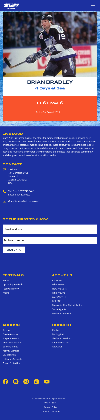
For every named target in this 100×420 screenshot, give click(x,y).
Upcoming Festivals (13, 284)
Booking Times (10, 346)
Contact (12, 164)
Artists (6, 292)
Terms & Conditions (50, 411)
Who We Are (58, 292)
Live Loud (13, 133)
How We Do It (59, 288)
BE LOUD (56, 301)
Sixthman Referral (61, 313)
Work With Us (59, 296)
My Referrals (9, 354)
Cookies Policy (50, 407)
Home (6, 280)
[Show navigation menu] (93, 6)
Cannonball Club (60, 342)
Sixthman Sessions (62, 338)
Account (12, 325)
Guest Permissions (12, 342)
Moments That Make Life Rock (68, 305)
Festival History (11, 288)
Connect (62, 325)
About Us (62, 275)
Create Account (11, 334)
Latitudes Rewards (12, 359)
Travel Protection (12, 363)
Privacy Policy (50, 402)
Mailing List (58, 334)
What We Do (58, 284)
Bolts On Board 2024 (48, 112)
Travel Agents (59, 309)
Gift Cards (57, 346)
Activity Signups (11, 350)
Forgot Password (11, 338)
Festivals (50, 102)
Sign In (6, 330)
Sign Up (14, 250)
